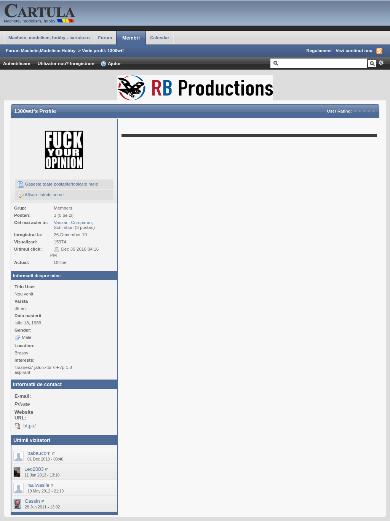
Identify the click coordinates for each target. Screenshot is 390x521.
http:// (29, 426)
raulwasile (38, 485)
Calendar (159, 37)
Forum (105, 37)
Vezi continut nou (354, 50)
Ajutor (111, 64)
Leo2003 (34, 469)
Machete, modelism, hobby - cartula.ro (49, 37)
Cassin (32, 501)
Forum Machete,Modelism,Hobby (40, 50)
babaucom (39, 453)
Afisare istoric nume (41, 195)
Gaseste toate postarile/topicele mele (58, 184)
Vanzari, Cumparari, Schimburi (73, 225)
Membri (131, 38)
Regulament (319, 50)
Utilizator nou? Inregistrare (66, 63)
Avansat (381, 63)
